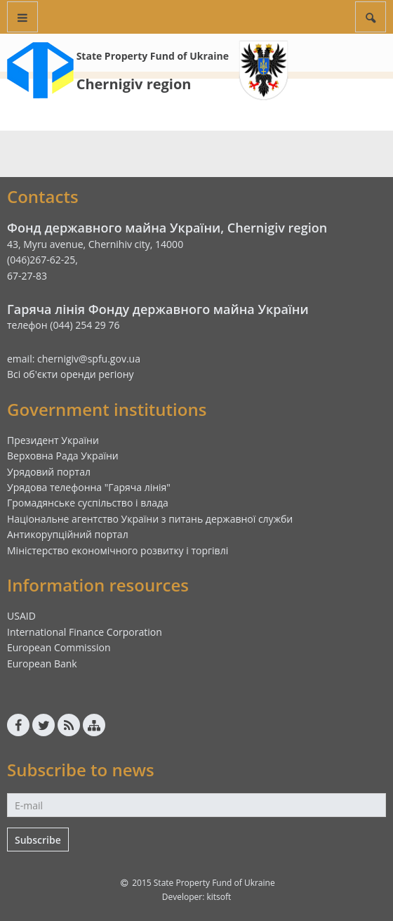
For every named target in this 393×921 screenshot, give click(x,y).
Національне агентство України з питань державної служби (150, 518)
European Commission (59, 647)
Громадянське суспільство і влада (87, 502)
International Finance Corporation (84, 632)
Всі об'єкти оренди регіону (70, 374)
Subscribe (38, 840)
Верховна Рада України (63, 455)
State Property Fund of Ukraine (152, 56)
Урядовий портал (49, 471)
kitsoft (218, 897)
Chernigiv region (134, 83)
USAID (21, 615)
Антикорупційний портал (67, 534)
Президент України (53, 440)
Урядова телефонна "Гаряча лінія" (89, 487)
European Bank (42, 663)
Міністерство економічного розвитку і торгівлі (117, 550)
